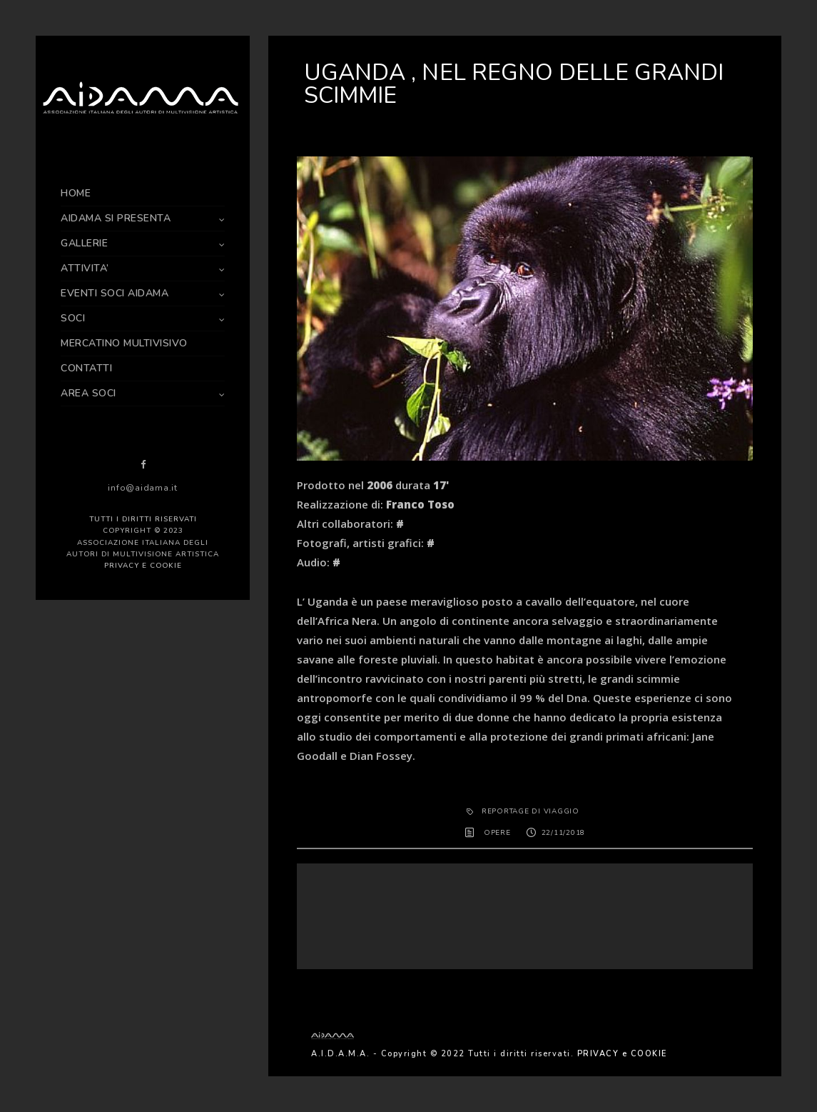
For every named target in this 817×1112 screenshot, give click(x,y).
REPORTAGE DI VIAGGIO (530, 811)
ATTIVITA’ (85, 268)
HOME (76, 193)
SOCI (73, 318)
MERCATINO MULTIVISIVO (124, 343)
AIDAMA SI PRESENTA (116, 218)
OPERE (497, 833)
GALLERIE (84, 243)
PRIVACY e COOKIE (143, 566)
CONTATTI (86, 368)
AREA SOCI (88, 393)
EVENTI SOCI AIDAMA (114, 293)
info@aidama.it (143, 488)
